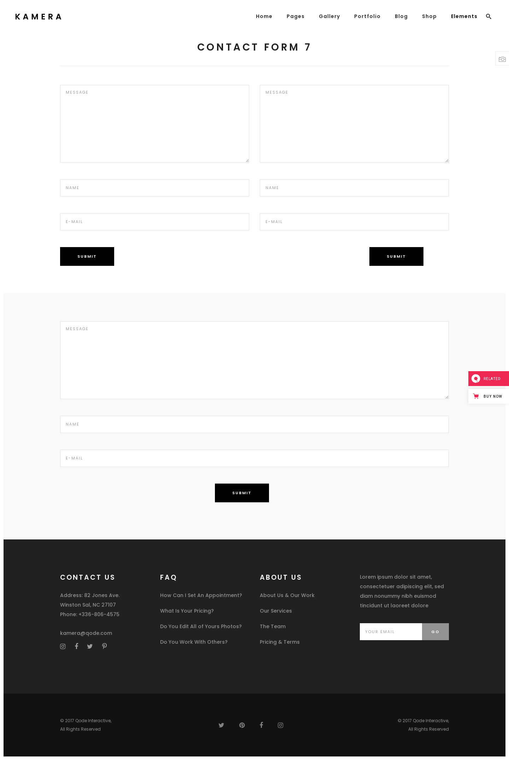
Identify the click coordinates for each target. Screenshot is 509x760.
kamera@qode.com (86, 633)
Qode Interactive (93, 721)
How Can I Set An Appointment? (201, 595)
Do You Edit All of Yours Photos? (201, 626)
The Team (273, 626)
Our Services (276, 610)
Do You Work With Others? (194, 641)
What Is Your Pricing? (187, 610)
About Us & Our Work (287, 595)
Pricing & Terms (280, 641)
